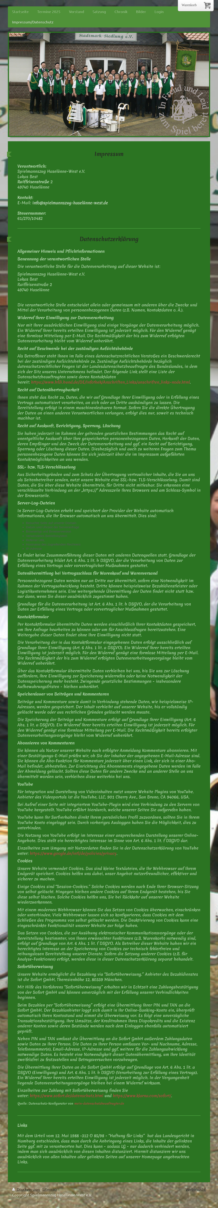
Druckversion (26, 1189)
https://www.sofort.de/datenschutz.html (66, 1095)
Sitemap (49, 1189)
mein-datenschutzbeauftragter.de (99, 1103)
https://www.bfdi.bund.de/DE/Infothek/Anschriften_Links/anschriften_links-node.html (110, 382)
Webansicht (196, 1189)
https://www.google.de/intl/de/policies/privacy (73, 853)
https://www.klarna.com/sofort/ (142, 1095)
